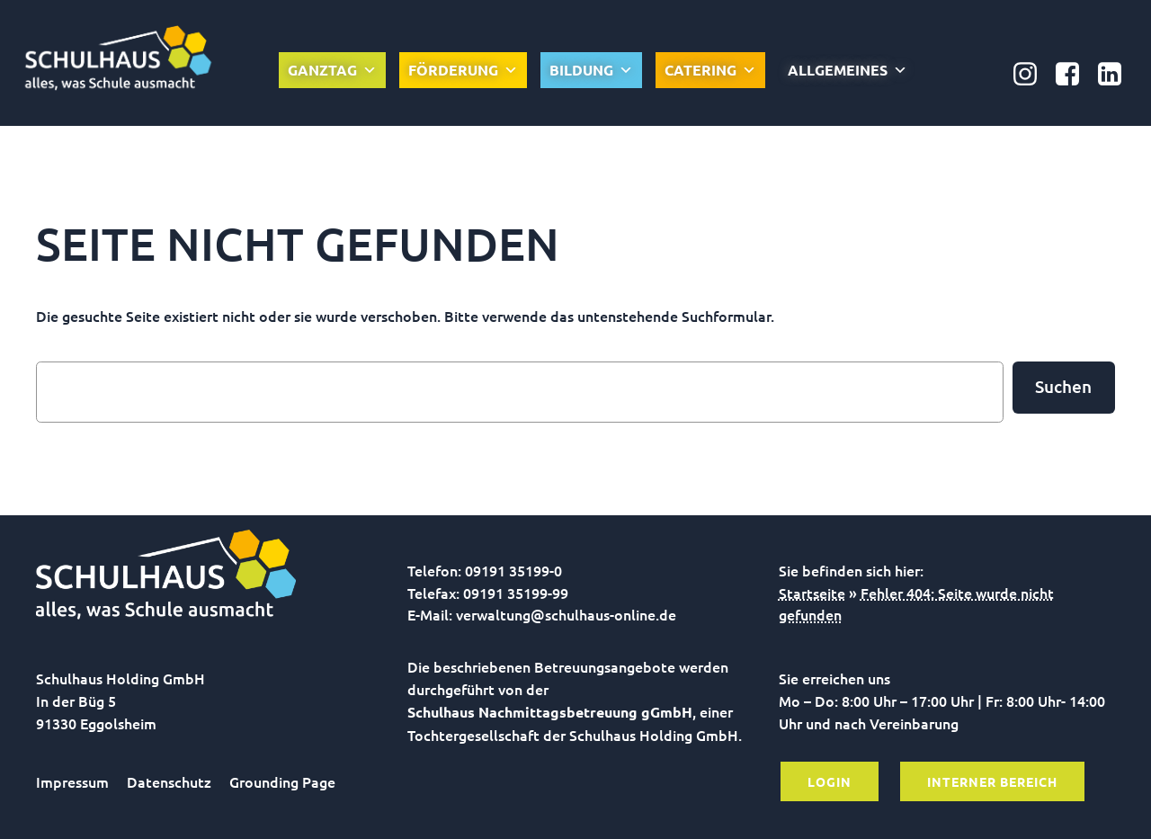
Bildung (591, 70)
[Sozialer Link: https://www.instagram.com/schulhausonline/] (1032, 74)
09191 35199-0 (513, 570)
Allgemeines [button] (847, 70)
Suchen (1063, 386)
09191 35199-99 (515, 592)
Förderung (463, 70)
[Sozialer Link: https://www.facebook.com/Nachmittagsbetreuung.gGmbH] (1074, 74)
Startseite (812, 592)
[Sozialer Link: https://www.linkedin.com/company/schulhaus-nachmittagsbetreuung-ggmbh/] (1116, 74)
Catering (710, 70)
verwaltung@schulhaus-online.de (566, 614)
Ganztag (332, 70)
